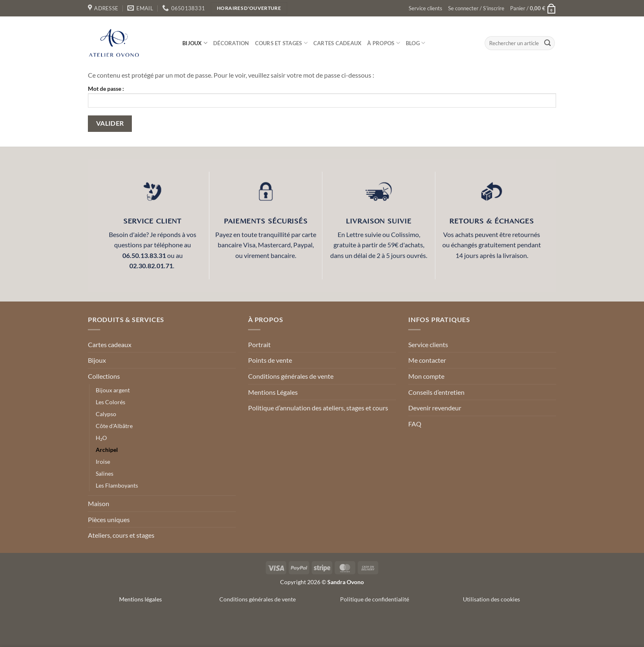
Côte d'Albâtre (114, 425)
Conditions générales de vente (291, 376)
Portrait (259, 344)
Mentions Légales (273, 392)
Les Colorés (110, 401)
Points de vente (270, 360)
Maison (98, 503)
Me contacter (427, 360)
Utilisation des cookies (491, 599)
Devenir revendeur (434, 408)
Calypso (106, 413)
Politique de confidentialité (374, 599)
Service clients (425, 8)
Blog (415, 43)
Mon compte (426, 376)
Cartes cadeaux (337, 43)
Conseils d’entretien (436, 392)
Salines (104, 473)
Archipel (107, 449)
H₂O (101, 437)
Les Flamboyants (117, 485)
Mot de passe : (322, 96)
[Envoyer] (547, 43)
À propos (383, 43)
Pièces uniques (109, 519)
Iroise (103, 461)
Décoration (231, 43)
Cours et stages (281, 43)
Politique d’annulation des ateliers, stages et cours (318, 408)
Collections (104, 376)
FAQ (414, 424)
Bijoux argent (113, 390)
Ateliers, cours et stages (121, 535)
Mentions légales (140, 599)
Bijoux (194, 43)
